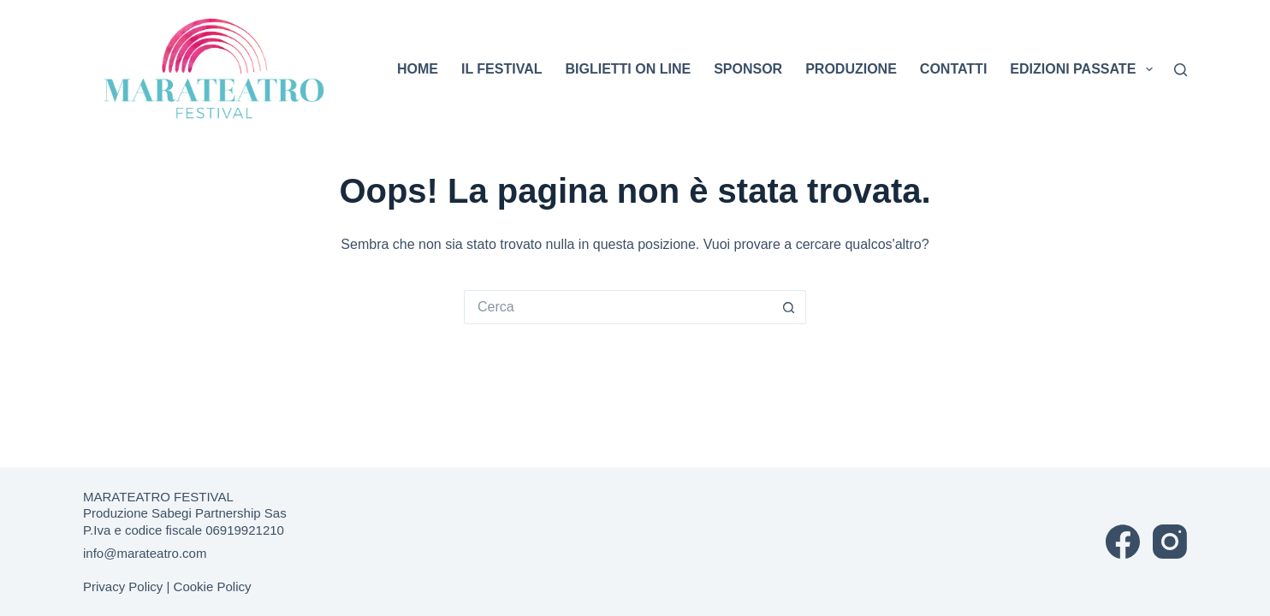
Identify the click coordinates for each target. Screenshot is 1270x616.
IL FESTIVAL (502, 69)
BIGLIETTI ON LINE (628, 69)
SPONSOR (748, 69)
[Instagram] (1170, 541)
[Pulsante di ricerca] (789, 307)
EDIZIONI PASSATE (1083, 69)
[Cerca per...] (618, 307)
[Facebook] (1123, 541)
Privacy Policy (123, 586)
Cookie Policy (213, 586)
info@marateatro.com (144, 553)
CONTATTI (954, 69)
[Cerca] (1180, 69)
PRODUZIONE (851, 69)
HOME (417, 69)
